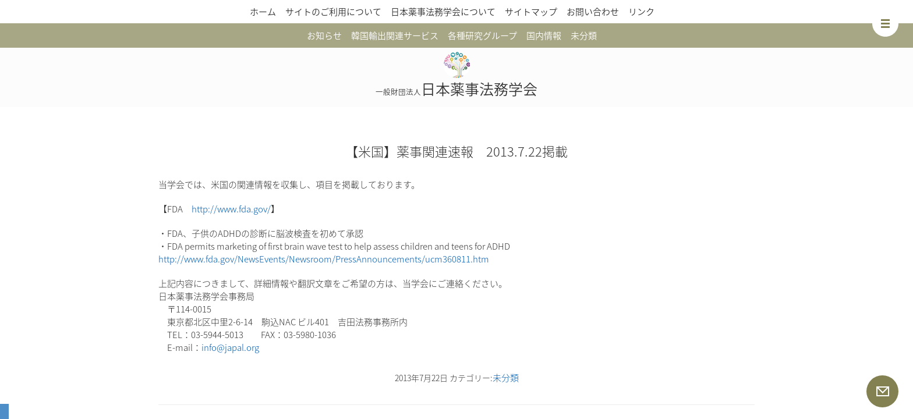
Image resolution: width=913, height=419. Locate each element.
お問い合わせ (593, 11)
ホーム (263, 11)
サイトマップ (531, 11)
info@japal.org (230, 347)
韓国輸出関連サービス (394, 35)
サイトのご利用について (333, 11)
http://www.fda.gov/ (231, 209)
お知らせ (324, 35)
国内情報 (543, 35)
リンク (641, 11)
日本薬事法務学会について (443, 11)
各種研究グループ (482, 35)
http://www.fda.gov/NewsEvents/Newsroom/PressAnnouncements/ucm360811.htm (323, 259)
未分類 (584, 35)
